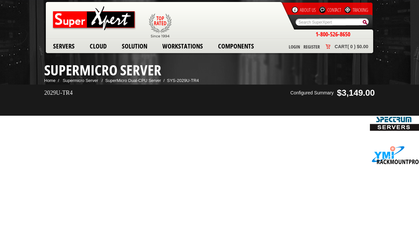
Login (294, 47)
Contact (334, 10)
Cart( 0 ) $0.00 (351, 46)
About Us (308, 10)
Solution (134, 46)
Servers (64, 46)
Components (236, 46)
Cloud (98, 46)
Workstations (182, 46)
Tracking (360, 10)
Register (311, 47)
